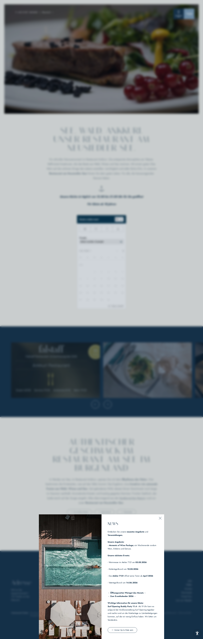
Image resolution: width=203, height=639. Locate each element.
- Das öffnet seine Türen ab (130, 575)
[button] (160, 518)
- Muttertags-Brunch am (123, 569)
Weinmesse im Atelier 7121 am (128, 562)
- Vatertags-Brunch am (123, 582)
